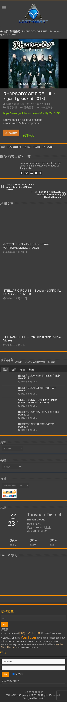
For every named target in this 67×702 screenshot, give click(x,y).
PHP (34, 644)
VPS (48, 641)
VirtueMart (29, 641)
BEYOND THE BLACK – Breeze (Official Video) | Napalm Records (48, 194)
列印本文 (28, 135)
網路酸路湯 (41, 644)
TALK (13, 641)
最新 (5, 369)
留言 (22, 369)
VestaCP (4, 644)
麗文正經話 (46, 633)
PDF (36, 647)
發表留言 (29, 107)
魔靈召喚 (51, 644)
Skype (8, 641)
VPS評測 (15, 633)
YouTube (48, 147)
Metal (27, 147)
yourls (42, 641)
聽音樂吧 (15, 31)
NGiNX (20, 644)
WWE (3, 633)
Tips (8, 633)
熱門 (14, 369)
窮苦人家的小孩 (15, 104)
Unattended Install (25, 647)
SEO (37, 641)
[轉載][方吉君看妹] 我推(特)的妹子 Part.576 (37, 425)
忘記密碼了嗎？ (10, 681)
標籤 (31, 369)
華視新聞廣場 (42, 638)
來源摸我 (11, 133)
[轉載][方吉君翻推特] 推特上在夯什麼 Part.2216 (39, 413)
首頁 (4, 31)
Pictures (27, 644)
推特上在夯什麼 (29, 633)
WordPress (56, 633)
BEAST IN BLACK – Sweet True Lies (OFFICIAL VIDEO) (20, 187)
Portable (20, 641)
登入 (32, 362)
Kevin (41, 698)
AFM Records (15, 147)
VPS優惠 (16, 638)
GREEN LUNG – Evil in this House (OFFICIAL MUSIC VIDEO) (26, 246)
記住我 (18, 674)
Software (54, 641)
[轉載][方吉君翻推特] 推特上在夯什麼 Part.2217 (39, 377)
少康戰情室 (54, 638)
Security (12, 644)
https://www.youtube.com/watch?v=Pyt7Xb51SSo (32, 113)
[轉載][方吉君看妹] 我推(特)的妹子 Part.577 (37, 389)
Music (37, 147)
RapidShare (6, 638)
